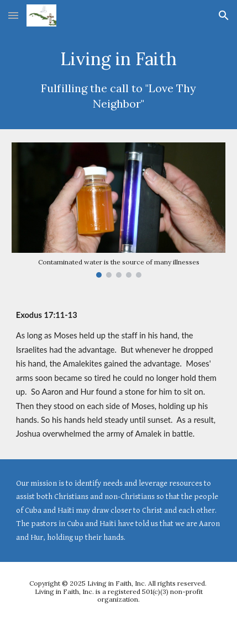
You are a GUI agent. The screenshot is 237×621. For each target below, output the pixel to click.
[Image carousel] (119, 209)
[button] (13, 15)
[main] (119, 80)
